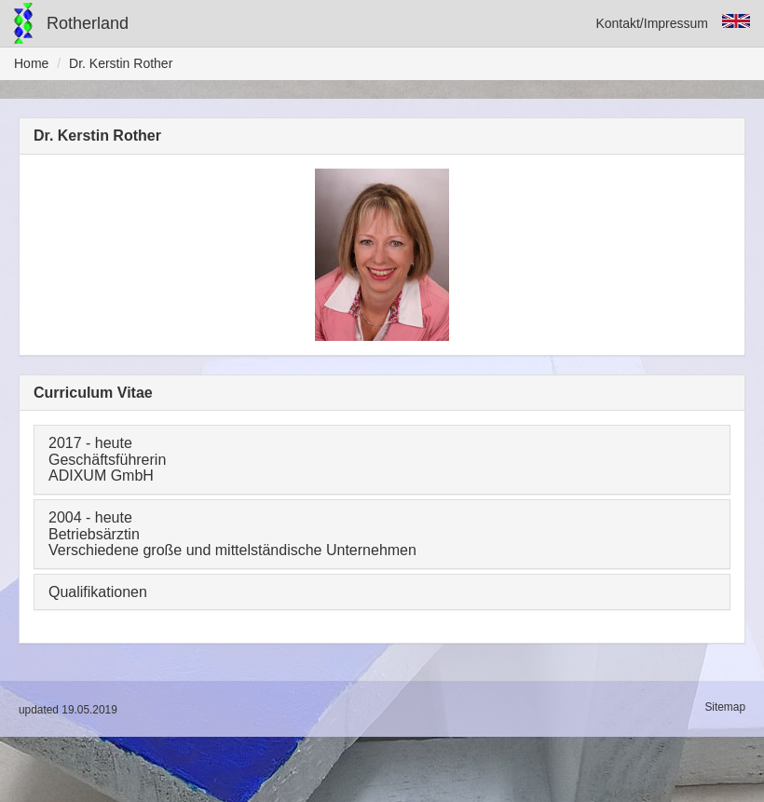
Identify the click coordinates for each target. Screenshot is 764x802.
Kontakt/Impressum (651, 23)
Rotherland (88, 23)
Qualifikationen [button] (97, 592)
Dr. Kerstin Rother (120, 63)
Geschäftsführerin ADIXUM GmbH (107, 468)
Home (31, 63)
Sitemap (724, 707)
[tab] (382, 460)
